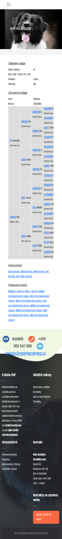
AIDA (23, 236)
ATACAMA (48, 118)
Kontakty (37, 392)
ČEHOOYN (48, 137)
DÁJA (23, 160)
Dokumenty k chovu (11, 464)
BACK (35, 226)
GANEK (47, 166)
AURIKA (13, 217)
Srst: (10, 99)
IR (11, 141)
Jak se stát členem (41, 397)
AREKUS (24, 121)
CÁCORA (36, 169)
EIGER (46, 128)
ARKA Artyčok (26, 272)
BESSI (46, 233)
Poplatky (37, 401)
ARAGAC (47, 223)
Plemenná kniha (9, 455)
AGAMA (47, 252)
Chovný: (12, 84)
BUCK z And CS (31, 291)
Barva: (11, 104)
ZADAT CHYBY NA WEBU (43, 517)
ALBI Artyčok (13, 272)
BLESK (46, 242)
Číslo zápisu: (14, 70)
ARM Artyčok (39, 272)
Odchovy (6, 459)
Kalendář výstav (9, 469)
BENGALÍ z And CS (16, 291)
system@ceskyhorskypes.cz (25, 353)
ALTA (35, 207)
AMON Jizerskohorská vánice (29, 310)
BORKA (35, 131)
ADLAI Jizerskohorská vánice (29, 301)
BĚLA (35, 246)
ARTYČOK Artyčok (24, 276)
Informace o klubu (41, 387)
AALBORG (36, 112)
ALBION (47, 204)
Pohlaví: (12, 79)
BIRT (23, 198)
